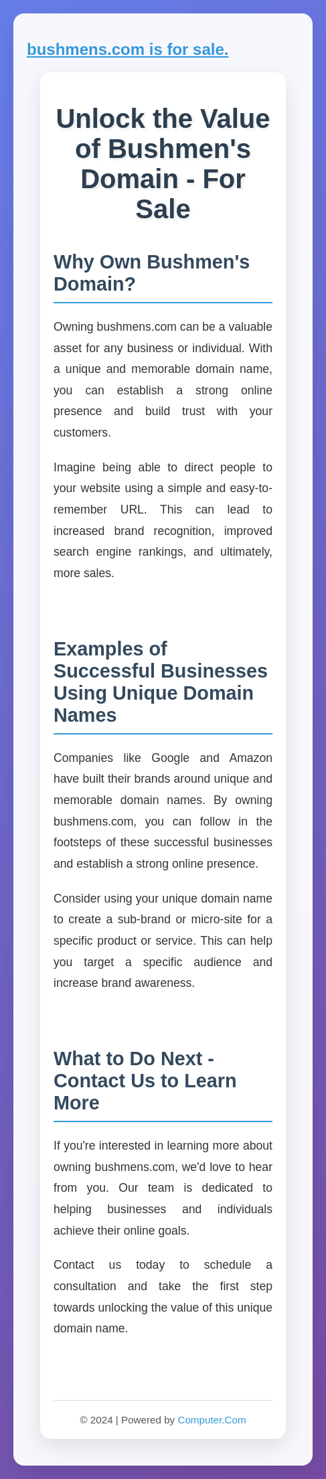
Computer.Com (211, 1419)
